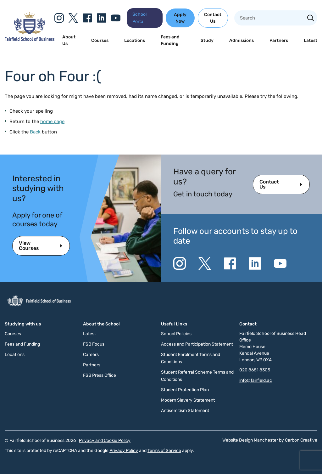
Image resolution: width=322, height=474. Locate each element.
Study (207, 40)
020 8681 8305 (254, 370)
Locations (134, 40)
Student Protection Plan (185, 389)
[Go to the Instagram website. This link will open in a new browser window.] (59, 18)
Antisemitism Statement (185, 410)
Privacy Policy (123, 450)
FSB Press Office (99, 375)
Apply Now (180, 18)
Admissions (241, 40)
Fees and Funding (170, 40)
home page (52, 121)
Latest (310, 40)
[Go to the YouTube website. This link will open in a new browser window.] (115, 18)
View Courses (29, 245)
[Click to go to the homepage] (29, 39)
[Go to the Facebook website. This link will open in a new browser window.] (87, 18)
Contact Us (212, 18)
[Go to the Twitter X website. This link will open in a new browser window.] (73, 18)
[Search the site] (310, 18)
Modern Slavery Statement (188, 400)
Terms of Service (164, 450)
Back (35, 132)
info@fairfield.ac (255, 380)
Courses (99, 40)
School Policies (176, 333)
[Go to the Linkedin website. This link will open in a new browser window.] (101, 18)
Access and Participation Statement (197, 344)
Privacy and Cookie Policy (104, 440)
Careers (91, 354)
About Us (68, 40)
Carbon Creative (301, 440)
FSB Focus (93, 344)
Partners (278, 40)
